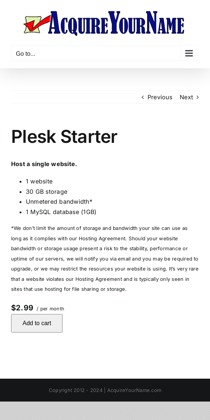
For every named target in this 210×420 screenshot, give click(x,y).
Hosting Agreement (102, 238)
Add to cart (37, 323)
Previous (160, 97)
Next (186, 97)
